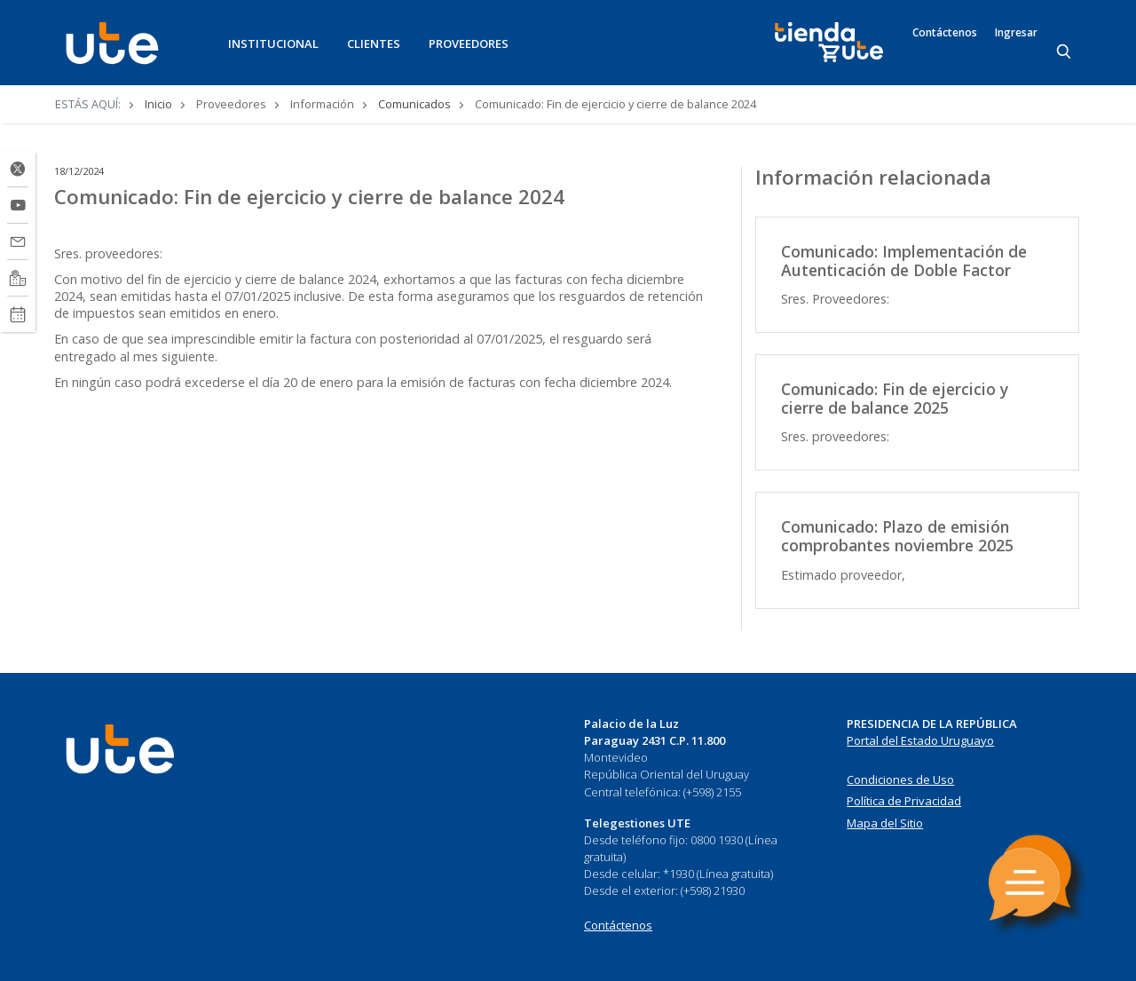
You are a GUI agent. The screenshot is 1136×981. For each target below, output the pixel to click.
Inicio (158, 104)
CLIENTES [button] (373, 43)
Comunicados (414, 104)
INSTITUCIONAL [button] (273, 43)
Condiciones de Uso (900, 779)
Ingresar (1016, 33)
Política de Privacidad (904, 801)
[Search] (1065, 52)
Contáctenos (944, 33)
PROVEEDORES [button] (469, 43)
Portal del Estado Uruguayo (920, 740)
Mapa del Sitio (885, 823)
